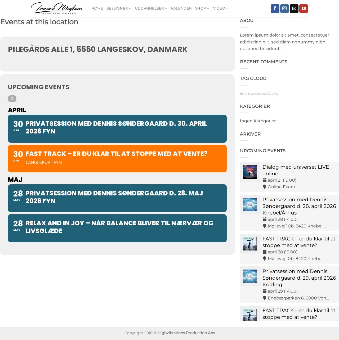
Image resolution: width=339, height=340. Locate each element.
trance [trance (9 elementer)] (274, 93)
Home (97, 8)
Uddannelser (151, 8)
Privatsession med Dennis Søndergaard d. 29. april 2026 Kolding (299, 278)
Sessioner (119, 8)
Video (221, 8)
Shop (202, 8)
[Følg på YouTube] (303, 8)
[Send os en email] (294, 8)
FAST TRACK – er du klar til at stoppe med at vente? (299, 241)
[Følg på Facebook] (275, 8)
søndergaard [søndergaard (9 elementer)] (260, 93)
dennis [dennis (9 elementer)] (244, 93)
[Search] (12, 98)
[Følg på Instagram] (284, 8)
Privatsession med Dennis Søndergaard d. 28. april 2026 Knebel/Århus (299, 206)
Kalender (181, 8)
